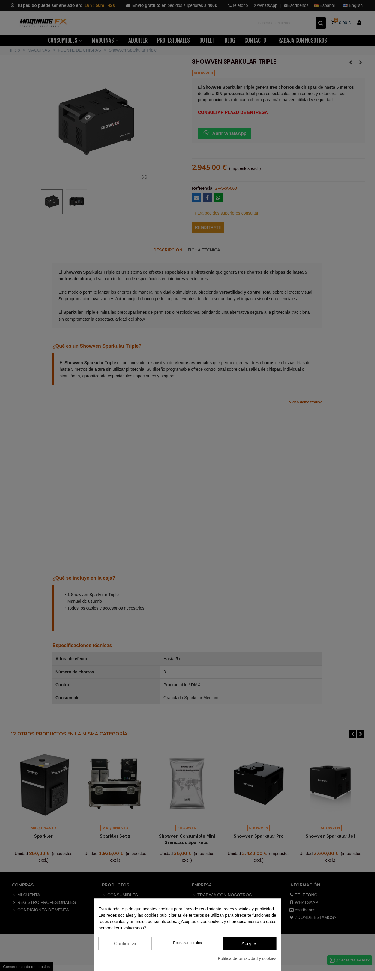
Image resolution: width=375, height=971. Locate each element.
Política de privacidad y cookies (247, 958)
